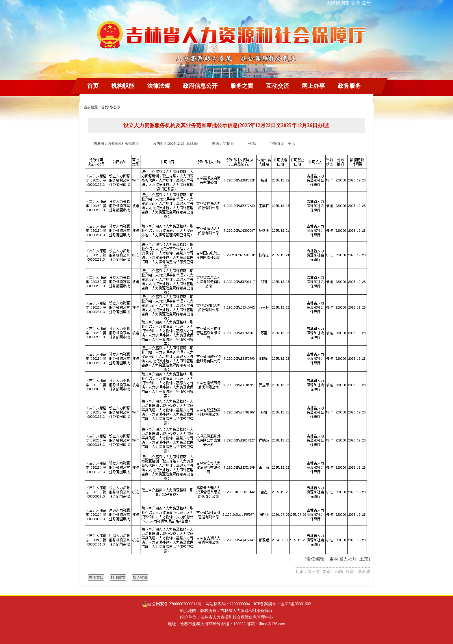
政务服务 (349, 86)
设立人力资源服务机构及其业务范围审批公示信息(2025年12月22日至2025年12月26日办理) (226, 125)
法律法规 (158, 86)
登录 (355, 2)
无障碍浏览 (338, 2)
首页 (93, 86)
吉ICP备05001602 (295, 604)
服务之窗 (241, 86)
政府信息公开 (200, 86)
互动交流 (277, 86)
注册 (366, 2)
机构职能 (122, 86)
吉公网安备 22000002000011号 (171, 604)
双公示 (115, 107)
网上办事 (313, 86)
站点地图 (188, 610)
